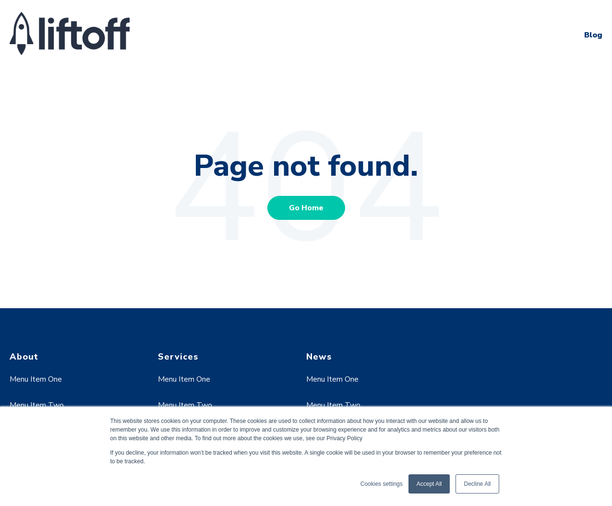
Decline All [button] (477, 484)
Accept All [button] (429, 484)
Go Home (306, 208)
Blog (593, 35)
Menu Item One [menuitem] (36, 379)
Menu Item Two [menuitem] (37, 405)
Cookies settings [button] (381, 484)
